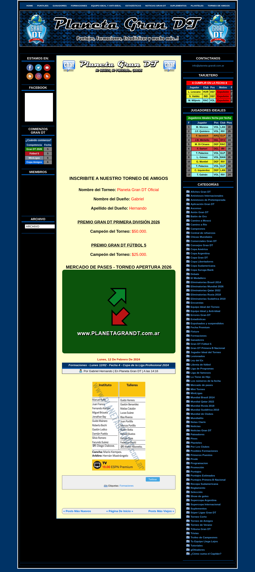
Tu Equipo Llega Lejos (204, 541)
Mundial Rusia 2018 (202, 405)
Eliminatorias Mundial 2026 (207, 286)
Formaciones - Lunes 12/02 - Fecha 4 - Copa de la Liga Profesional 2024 (119, 365)
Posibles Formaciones (204, 450)
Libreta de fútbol (201, 364)
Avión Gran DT (199, 212)
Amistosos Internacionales (207, 195)
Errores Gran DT (201, 315)
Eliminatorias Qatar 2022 (205, 290)
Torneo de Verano (201, 524)
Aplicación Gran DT (202, 204)
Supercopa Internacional (205, 504)
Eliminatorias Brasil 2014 (206, 282)
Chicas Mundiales (201, 236)
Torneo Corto (199, 516)
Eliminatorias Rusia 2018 (206, 294)
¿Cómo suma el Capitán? (206, 553)
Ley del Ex (197, 360)
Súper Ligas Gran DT (203, 512)
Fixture (195, 331)
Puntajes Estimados (203, 475)
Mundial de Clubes (202, 413)
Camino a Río (199, 224)
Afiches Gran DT (201, 191)
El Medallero (198, 278)
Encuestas (197, 302)
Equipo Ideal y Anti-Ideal (106, 5)
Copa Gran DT (199, 257)
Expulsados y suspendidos (207, 323)
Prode (194, 459)
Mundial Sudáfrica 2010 (205, 409)
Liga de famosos (201, 372)
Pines (194, 438)
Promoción (197, 467)
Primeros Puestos (201, 455)
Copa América (199, 249)
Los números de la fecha (206, 380)
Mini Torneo (198, 389)
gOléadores (198, 549)
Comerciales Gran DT (204, 241)
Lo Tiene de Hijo (200, 376)
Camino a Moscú (201, 220)
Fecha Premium (200, 327)
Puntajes (42, 5)
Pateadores (197, 434)
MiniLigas (196, 393)
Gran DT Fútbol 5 (201, 343)
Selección (197, 492)
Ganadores (60, 5)
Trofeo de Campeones (204, 537)
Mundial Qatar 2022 (202, 401)
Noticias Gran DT (155, 5)
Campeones (198, 228)
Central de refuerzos (203, 232)
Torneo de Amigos (219, 5)
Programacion (199, 463)
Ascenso (196, 208)
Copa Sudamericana (203, 265)
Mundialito (197, 418)
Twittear (152, 479)
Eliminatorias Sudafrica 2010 (208, 298)
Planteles (197, 5)
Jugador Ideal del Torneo (206, 352)
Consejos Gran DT (202, 245)
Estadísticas (133, 5)
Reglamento (198, 487)
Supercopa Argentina (204, 500)
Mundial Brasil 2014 (203, 397)
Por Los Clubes (200, 446)
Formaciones (79, 5)
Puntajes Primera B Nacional (208, 479)
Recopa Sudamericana (204, 483)
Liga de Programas (202, 368)
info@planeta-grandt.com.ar (208, 65)
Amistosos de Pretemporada (208, 199)
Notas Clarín (198, 422)
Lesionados (198, 356)
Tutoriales (197, 545)
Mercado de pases (202, 385)
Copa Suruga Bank (202, 269)
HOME (29, 5)
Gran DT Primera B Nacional (208, 348)
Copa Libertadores (202, 261)
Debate (195, 274)
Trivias (195, 533)
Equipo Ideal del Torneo (205, 306)
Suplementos (178, 5)
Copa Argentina (200, 253)
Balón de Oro (199, 216)
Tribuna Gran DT (201, 529)
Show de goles (200, 496)
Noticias (195, 426)
